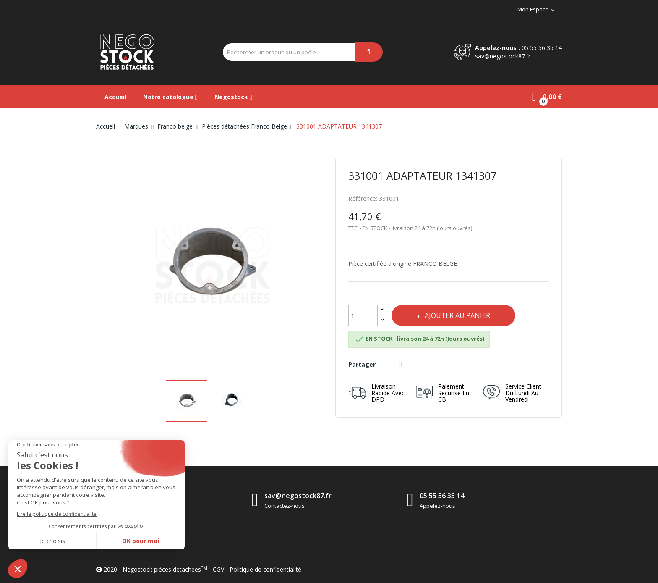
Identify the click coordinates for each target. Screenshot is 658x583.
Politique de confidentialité (265, 569)
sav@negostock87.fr (502, 56)
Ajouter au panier (456, 315)
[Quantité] (363, 315)
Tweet (402, 364)
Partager (386, 364)
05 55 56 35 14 (542, 48)
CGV (218, 569)
